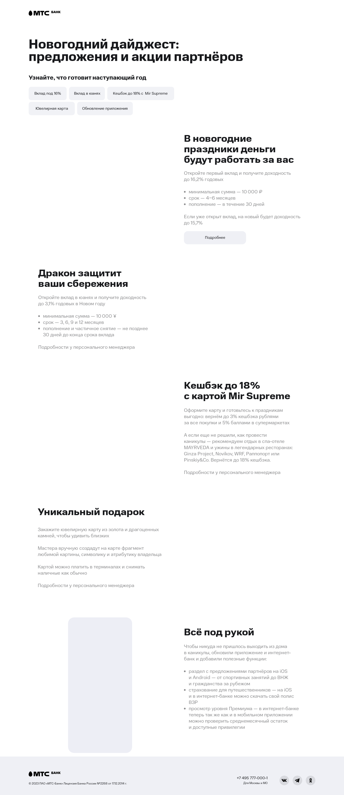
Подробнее (215, 237)
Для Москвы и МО (255, 783)
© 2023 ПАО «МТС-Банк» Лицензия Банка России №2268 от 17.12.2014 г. (78, 783)
